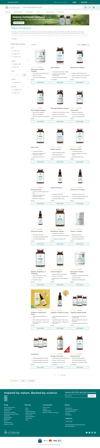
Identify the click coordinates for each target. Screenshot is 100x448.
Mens (15, 67)
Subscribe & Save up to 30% (13, 2)
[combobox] (52, 7)
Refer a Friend (46, 407)
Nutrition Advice (50, 12)
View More (14, 39)
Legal (26, 420)
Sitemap (59, 444)
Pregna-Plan (7, 415)
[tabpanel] (50, 383)
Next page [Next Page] (62, 375)
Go (24, 75)
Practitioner (61, 12)
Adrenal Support (8, 417)
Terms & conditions (30, 416)
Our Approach (68, 408)
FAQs (26, 408)
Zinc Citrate (7, 410)
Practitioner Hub (47, 410)
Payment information (30, 413)
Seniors (15, 54)
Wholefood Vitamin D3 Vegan (11, 414)
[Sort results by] (85, 45)
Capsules (16, 82)
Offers (38, 12)
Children (15, 57)
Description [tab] (15, 380)
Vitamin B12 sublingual (9, 412)
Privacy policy (28, 415)
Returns (27, 409)
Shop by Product (18, 12)
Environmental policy (70, 411)
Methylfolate (7, 419)
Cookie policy (28, 418)
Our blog (67, 413)
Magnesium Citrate (8, 424)
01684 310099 (68, 421)
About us (64, 2)
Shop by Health (29, 12)
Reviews (45, 409)
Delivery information (30, 411)
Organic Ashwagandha (9, 407)
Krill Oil (5, 421)
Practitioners (68, 415)
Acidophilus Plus (8, 422)
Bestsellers (8, 12)
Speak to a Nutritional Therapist (50, 412)
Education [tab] (31, 380)
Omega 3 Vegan (8, 409)
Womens (15, 64)
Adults (15, 51)
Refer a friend (57, 2)
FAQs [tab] (23, 380)
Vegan (15, 93)
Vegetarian (16, 90)
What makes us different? (71, 409)
